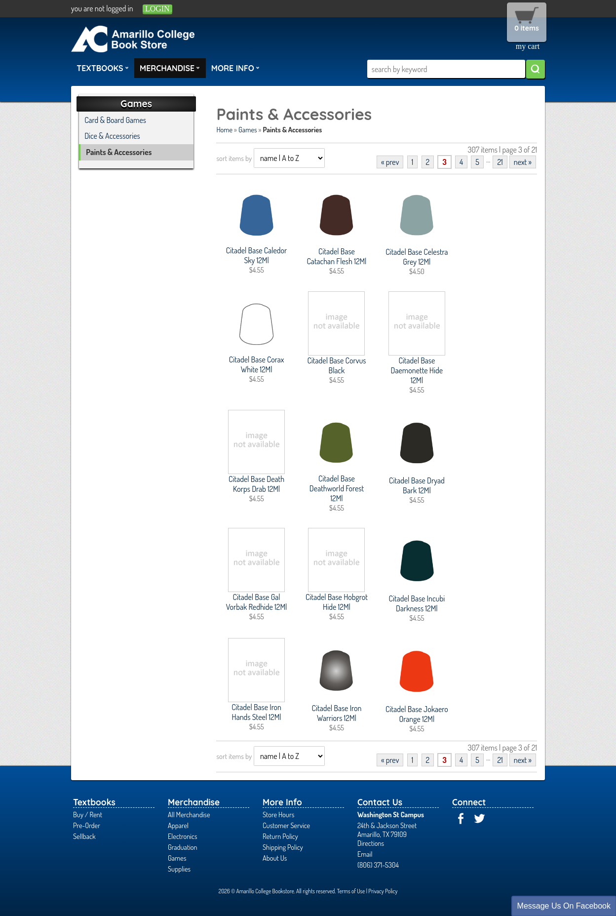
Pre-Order (86, 825)
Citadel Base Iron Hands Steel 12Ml (256, 712)
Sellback (84, 836)
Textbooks (103, 67)
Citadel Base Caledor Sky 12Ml (256, 255)
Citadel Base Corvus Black (336, 365)
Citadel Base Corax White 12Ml (256, 364)
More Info (235, 67)
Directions (370, 842)
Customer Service (286, 825)
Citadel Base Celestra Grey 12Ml (416, 257)
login (157, 8)
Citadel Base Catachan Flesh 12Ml (337, 256)
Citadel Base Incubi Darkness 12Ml (417, 603)
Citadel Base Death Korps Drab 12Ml (256, 484)
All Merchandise (189, 814)
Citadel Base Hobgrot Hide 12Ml (337, 602)
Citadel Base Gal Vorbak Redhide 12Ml (256, 602)
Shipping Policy (283, 846)
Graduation (182, 846)
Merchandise (170, 67)
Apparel (178, 825)
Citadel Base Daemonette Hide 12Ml (417, 370)
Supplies (179, 868)
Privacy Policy (382, 891)
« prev (390, 162)
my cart (527, 46)
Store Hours (278, 814)
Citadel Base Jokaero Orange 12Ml (416, 714)
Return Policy (280, 836)
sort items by (234, 158)
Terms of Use (351, 891)
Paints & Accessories (119, 152)
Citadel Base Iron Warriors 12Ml (337, 713)
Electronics (182, 836)
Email (365, 853)
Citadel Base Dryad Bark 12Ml (417, 485)
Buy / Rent (87, 814)
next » (523, 162)
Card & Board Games (115, 120)
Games (247, 129)
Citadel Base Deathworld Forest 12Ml (336, 488)
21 (499, 162)
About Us (275, 857)
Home (224, 129)
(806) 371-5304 (378, 864)
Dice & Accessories (112, 136)
